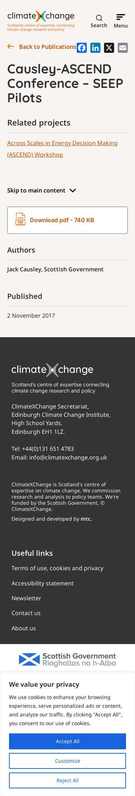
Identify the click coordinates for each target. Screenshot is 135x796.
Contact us (26, 613)
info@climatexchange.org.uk (68, 457)
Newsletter (26, 598)
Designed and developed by (52, 519)
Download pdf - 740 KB (54, 220)
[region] (67, 734)
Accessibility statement (43, 583)
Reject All (68, 780)
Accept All (68, 741)
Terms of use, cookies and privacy (57, 568)
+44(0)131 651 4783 (48, 449)
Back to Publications (41, 47)
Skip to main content (41, 190)
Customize (67, 760)
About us (24, 628)
